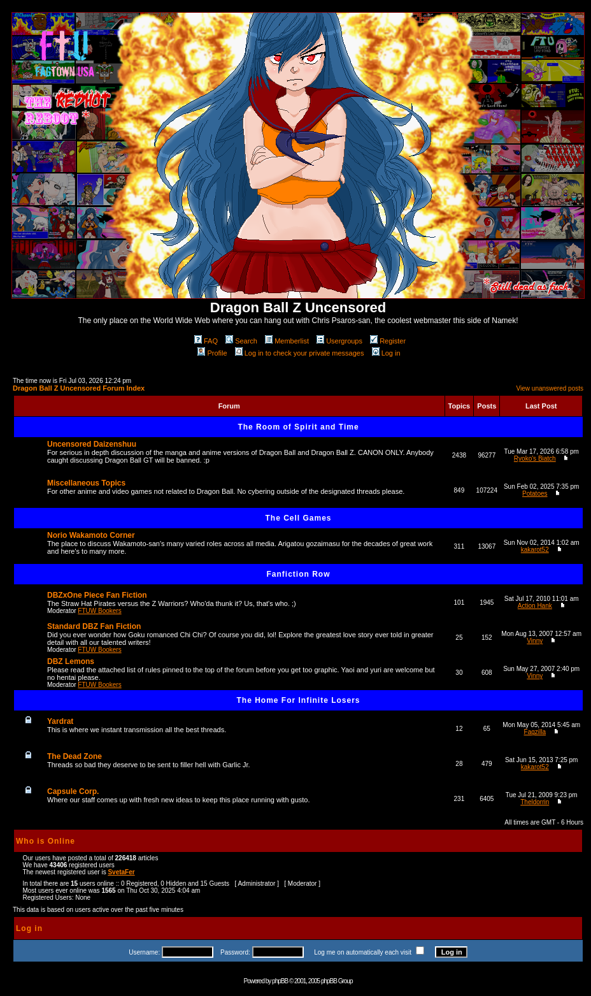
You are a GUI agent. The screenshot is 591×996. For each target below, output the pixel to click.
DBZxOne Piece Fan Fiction (97, 595)
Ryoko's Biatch (535, 458)
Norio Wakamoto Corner (91, 535)
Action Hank (535, 605)
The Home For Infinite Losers (298, 700)
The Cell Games (298, 518)
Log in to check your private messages (299, 353)
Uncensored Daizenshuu (91, 444)
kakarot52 (535, 549)
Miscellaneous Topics (86, 483)
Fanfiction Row (299, 574)
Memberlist (287, 341)
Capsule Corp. (73, 791)
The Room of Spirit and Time (298, 426)
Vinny (535, 640)
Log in (386, 353)
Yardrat (60, 721)
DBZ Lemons (70, 661)
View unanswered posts (549, 388)
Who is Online (45, 841)
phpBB (280, 981)
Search (241, 341)
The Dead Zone (74, 756)
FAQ (206, 341)
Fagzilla (535, 731)
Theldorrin (534, 801)
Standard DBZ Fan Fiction (94, 626)
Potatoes (534, 493)
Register (388, 341)
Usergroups (339, 341)
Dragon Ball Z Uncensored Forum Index (79, 388)
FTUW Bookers (99, 610)
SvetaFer (121, 872)
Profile (212, 353)
